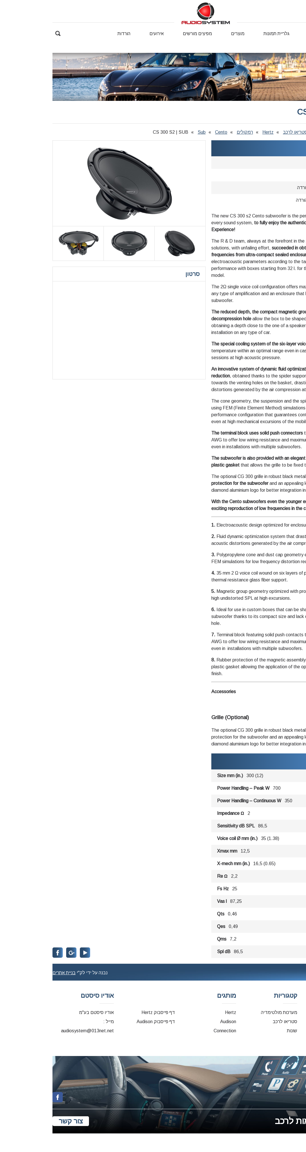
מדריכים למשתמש (288, 1039)
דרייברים (297, 1021)
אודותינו (263, 33)
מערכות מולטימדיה (226, 1012)
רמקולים (192, 132)
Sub (149, 132)
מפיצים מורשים (144, 33)
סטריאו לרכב (242, 132)
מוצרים (185, 33)
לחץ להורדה (256, 187)
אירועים (104, 33)
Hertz (215, 132)
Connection (172, 1030)
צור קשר (297, 41)
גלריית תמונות (224, 33)
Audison (176, 1021)
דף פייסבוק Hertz (105, 1012)
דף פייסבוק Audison (103, 1021)
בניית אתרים (11, 972)
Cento (169, 132)
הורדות (71, 33)
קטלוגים (298, 1030)
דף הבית (298, 33)
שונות (239, 1030)
